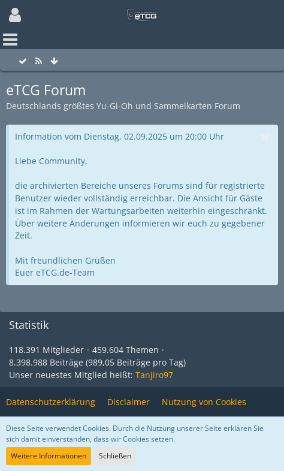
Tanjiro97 (154, 375)
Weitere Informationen (48, 456)
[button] (15, 15)
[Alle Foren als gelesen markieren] (23, 61)
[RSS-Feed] (38, 61)
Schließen (115, 456)
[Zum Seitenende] (54, 61)
